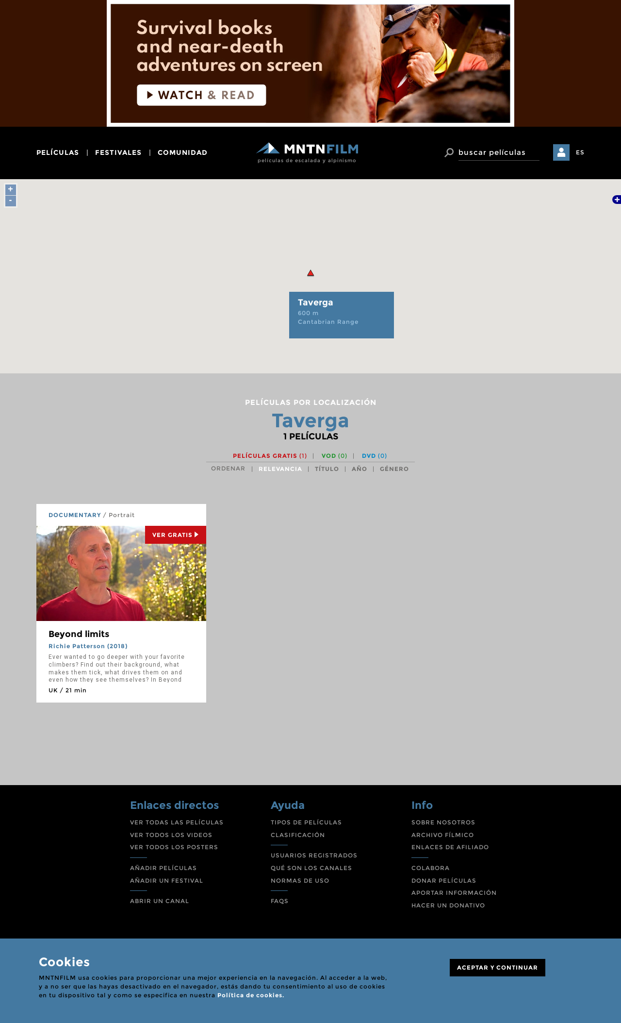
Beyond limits (79, 634)
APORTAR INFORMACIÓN (454, 892)
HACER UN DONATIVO (448, 905)
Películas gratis (270, 455)
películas (57, 152)
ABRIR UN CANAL (159, 901)
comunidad (183, 152)
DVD (374, 455)
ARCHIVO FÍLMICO (442, 835)
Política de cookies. (250, 995)
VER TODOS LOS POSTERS (174, 847)
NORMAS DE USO (300, 880)
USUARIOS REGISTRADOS (314, 855)
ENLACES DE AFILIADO (450, 847)
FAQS (280, 901)
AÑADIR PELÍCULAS (163, 868)
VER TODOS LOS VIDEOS (171, 835)
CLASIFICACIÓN (298, 835)
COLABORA (430, 868)
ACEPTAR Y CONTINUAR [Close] (497, 967)
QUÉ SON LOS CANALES (311, 868)
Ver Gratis (175, 534)
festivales (118, 152)
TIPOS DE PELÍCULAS (306, 822)
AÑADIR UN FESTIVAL (166, 880)
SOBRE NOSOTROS (443, 822)
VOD (334, 455)
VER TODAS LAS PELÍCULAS (177, 822)
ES (580, 152)
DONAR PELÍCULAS (443, 880)
